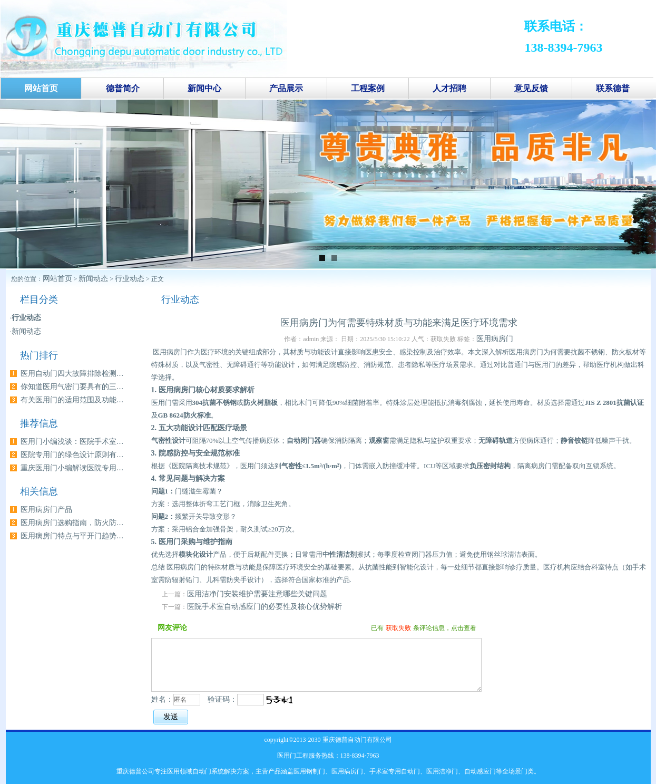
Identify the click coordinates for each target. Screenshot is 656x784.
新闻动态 (93, 279)
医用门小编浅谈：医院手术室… (72, 442)
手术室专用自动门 (394, 771)
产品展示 (286, 88)
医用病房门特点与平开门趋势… (72, 536)
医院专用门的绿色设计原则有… (72, 455)
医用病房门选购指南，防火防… (72, 523)
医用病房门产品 (46, 510)
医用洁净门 (442, 771)
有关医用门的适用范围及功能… (72, 400)
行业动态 (129, 279)
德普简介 (123, 88)
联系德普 (613, 88)
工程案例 (368, 88)
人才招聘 (449, 88)
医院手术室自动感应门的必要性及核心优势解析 (264, 607)
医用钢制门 (309, 771)
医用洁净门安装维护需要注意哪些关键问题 (257, 594)
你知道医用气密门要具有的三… (72, 387)
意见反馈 (531, 88)
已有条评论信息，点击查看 (423, 628)
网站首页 (57, 279)
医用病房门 (494, 339)
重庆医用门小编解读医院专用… (72, 468)
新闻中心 (204, 88)
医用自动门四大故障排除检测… (72, 374)
